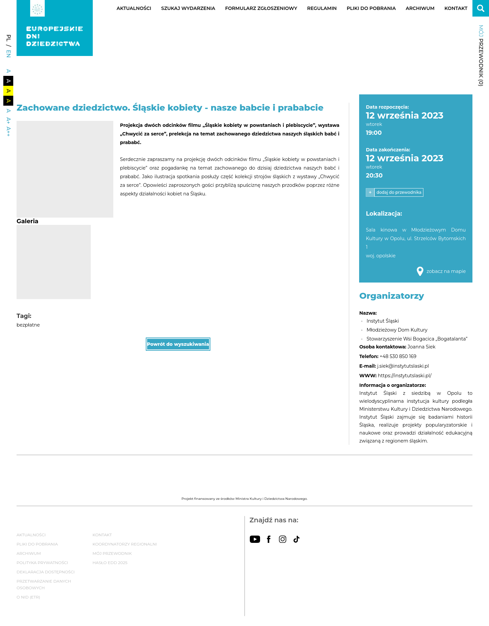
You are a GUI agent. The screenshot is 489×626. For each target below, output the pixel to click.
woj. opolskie (381, 256)
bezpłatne (28, 325)
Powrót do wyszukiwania (178, 344)
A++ (8, 131)
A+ (8, 120)
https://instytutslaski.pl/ (405, 376)
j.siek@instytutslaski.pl (403, 366)
